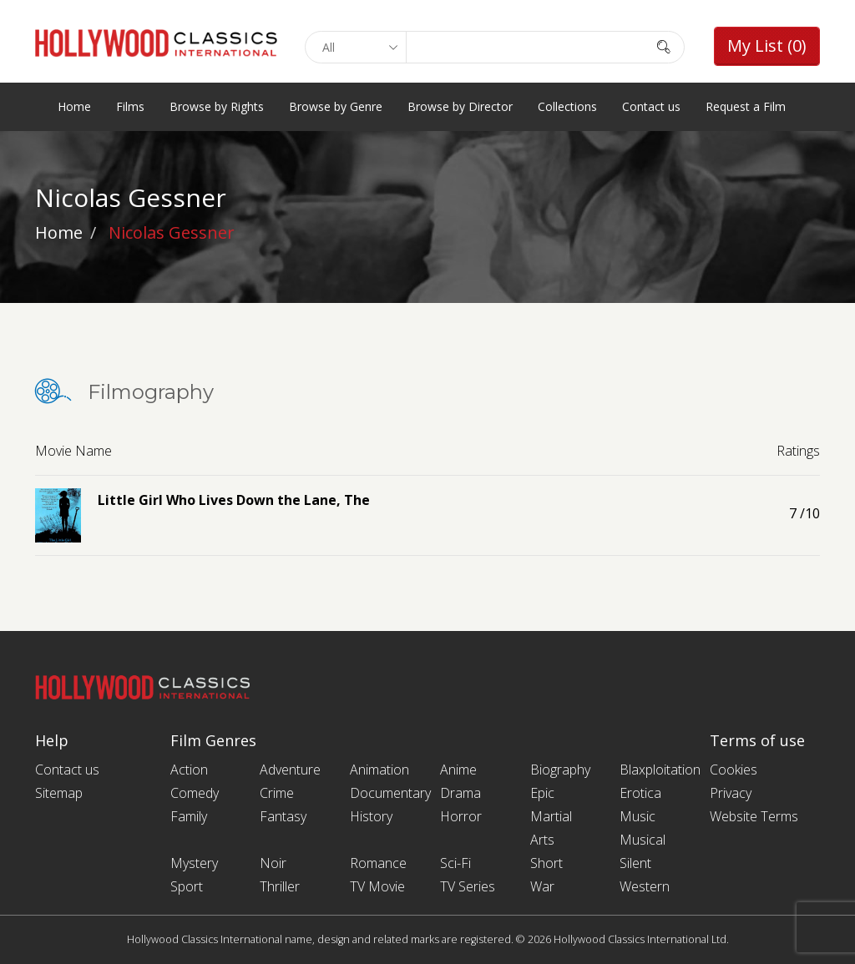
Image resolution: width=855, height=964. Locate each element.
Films (130, 106)
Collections (567, 106)
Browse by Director (460, 106)
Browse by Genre (335, 106)
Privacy (730, 793)
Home (74, 106)
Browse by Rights (216, 106)
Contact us (651, 106)
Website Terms (754, 816)
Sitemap (59, 793)
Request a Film (746, 106)
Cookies (733, 769)
